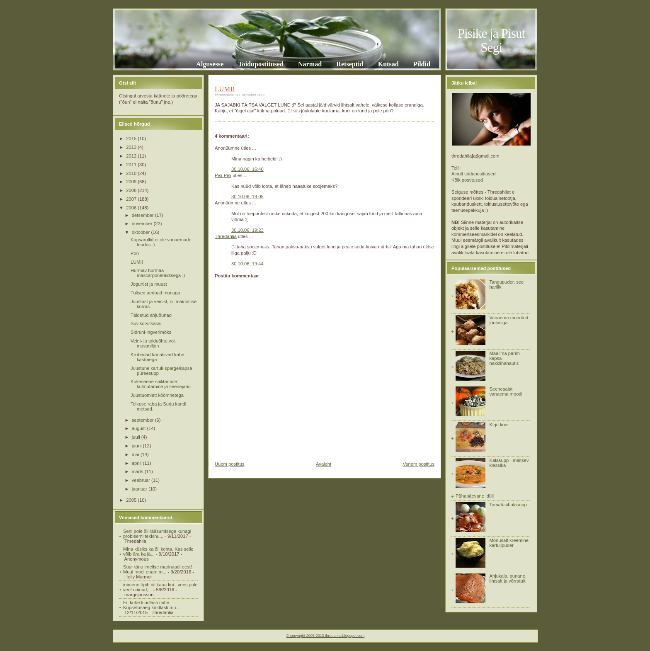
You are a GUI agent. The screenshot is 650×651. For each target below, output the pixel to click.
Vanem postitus (418, 464)
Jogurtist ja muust (149, 284)
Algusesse (209, 64)
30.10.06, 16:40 (247, 169)
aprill (137, 463)
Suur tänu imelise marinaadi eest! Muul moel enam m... (157, 569)
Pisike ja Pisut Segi (491, 40)
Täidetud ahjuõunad (151, 315)
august (139, 428)
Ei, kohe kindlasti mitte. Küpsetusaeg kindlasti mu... (151, 605)
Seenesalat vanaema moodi (505, 391)
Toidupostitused (261, 64)
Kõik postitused (467, 179)
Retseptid (349, 64)
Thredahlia (226, 236)
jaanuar (140, 488)
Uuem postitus (230, 464)
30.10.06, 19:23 (247, 230)
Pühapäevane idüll (475, 495)
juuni (137, 445)
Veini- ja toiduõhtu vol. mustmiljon (153, 343)
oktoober (141, 232)
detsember (143, 215)
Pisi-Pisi (223, 175)
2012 (132, 155)
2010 (132, 173)
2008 (132, 190)
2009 (132, 181)
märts (138, 471)
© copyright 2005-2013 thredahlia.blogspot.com (325, 636)
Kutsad (388, 64)
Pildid (421, 64)
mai (136, 454)
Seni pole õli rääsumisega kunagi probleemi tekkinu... (157, 534)
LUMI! (137, 262)
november (143, 223)
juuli (136, 437)
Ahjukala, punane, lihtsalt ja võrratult (507, 578)
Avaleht (323, 464)
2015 (132, 138)
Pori (135, 253)
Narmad (310, 64)
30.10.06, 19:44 (247, 263)
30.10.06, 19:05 (247, 196)
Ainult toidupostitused (473, 173)
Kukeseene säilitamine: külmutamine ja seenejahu (161, 384)
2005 (132, 500)
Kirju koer (499, 424)
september (143, 420)
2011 (132, 164)
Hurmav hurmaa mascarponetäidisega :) (158, 273)
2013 (132, 147)
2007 (132, 199)
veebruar (141, 480)
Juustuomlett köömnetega (157, 395)
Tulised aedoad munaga (155, 292)
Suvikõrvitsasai (146, 323)
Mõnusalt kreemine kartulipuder (509, 543)
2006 (132, 207)
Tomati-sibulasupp (507, 504)
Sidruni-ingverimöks (151, 332)
